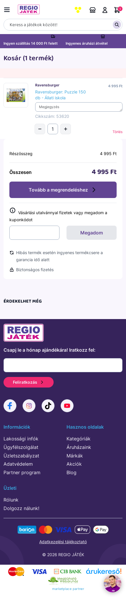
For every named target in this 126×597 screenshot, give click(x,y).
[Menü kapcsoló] (8, 8)
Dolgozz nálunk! (21, 508)
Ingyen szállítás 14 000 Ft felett (31, 43)
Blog (71, 472)
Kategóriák (79, 439)
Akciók (74, 464)
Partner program (22, 472)
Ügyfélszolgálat (21, 447)
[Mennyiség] (52, 129)
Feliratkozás (28, 382)
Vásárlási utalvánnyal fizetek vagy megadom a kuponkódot (58, 215)
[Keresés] (63, 25)
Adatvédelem (18, 464)
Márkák (75, 456)
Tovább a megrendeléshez (63, 189)
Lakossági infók (21, 439)
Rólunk (11, 500)
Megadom (91, 233)
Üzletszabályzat (21, 456)
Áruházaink (92, 10)
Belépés (104, 10)
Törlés (117, 132)
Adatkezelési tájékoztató (63, 541)
